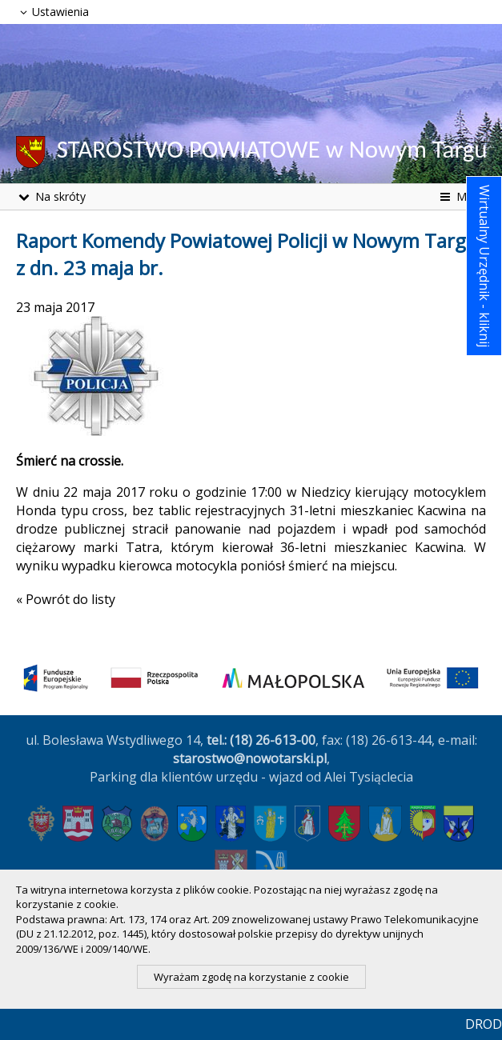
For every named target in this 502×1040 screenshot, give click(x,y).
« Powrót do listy (65, 599)
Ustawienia (52, 11)
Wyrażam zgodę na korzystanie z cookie (251, 977)
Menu (461, 196)
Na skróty (51, 196)
